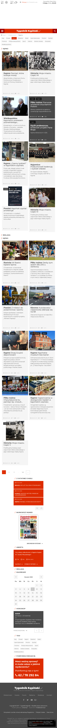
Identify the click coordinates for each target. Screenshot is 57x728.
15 (37, 593)
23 (41, 596)
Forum (24, 695)
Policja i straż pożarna (14, 41)
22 (37, 596)
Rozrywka (47, 41)
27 (28, 600)
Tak (18, 559)
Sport (24, 41)
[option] (28, 619)
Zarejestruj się (33, 2)
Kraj (3, 38)
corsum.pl (24, 707)
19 (24, 596)
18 (20, 596)
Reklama (32, 695)
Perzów (44, 38)
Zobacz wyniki (30, 564)
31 (16, 604)
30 (41, 600)
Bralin (26, 38)
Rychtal (50, 38)
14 (32, 593)
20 (28, 596)
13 (28, 593)
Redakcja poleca (6, 44)
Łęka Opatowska (35, 38)
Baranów (20, 38)
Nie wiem (30, 559)
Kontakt (49, 695)
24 (16, 600)
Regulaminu (30, 712)
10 (16, 593)
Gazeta (17, 695)
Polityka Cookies (40, 712)
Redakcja (41, 695)
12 (24, 593)
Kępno (20, 35)
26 (24, 600)
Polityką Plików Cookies (38, 722)
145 (23, 472)
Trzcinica (4, 41)
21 (32, 596)
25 (20, 600)
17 (16, 596)
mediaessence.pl (40, 707)
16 (41, 593)
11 (20, 593)
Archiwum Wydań (34, 543)
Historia (30, 41)
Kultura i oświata (38, 41)
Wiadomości (12, 35)
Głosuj (18, 564)
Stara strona (50, 712)
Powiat (8, 38)
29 (37, 600)
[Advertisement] (28, 17)
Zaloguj (24, 2)
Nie (23, 559)
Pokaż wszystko (19, 630)
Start (4, 35)
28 (33, 600)
